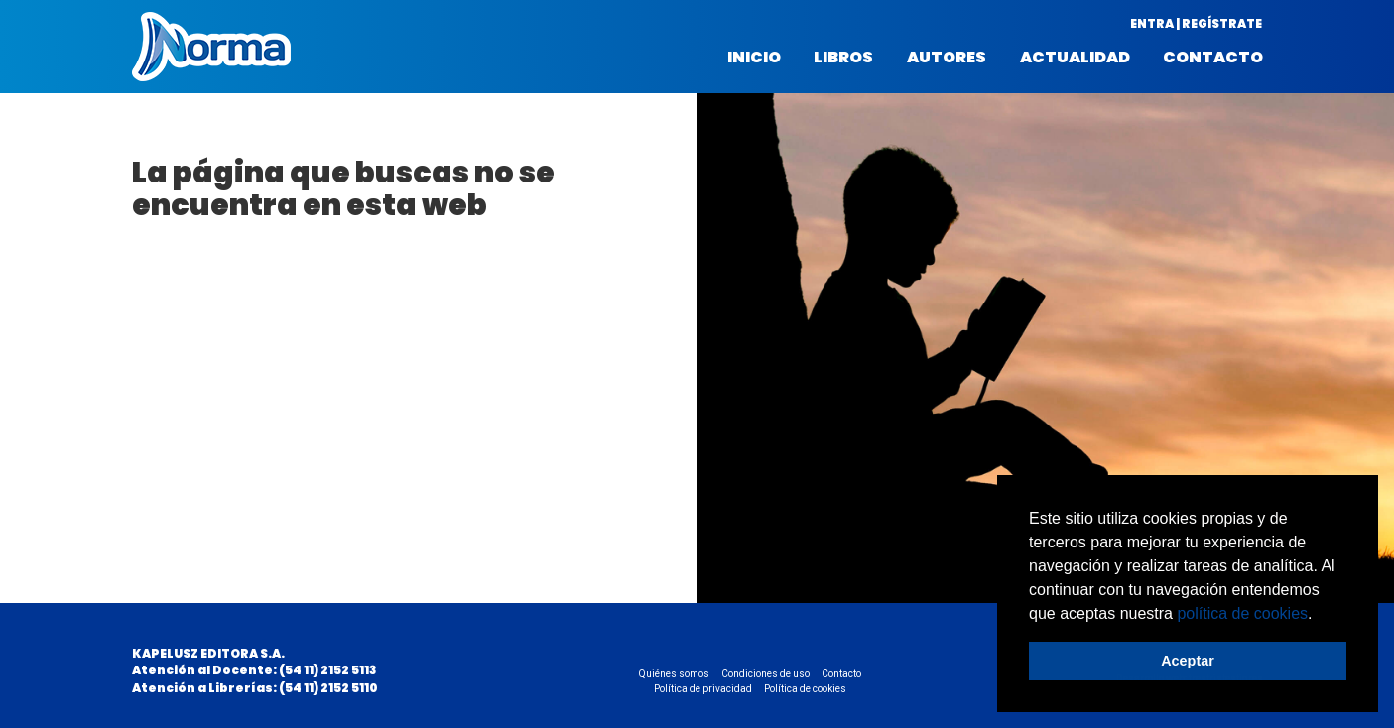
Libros (843, 57)
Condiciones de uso (765, 673)
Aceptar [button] (1187, 660)
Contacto (1213, 57)
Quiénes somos (674, 673)
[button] (1320, 615)
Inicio (754, 57)
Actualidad (1075, 57)
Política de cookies (805, 688)
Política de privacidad (703, 688)
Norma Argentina (211, 46)
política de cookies (1242, 613)
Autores (946, 57)
